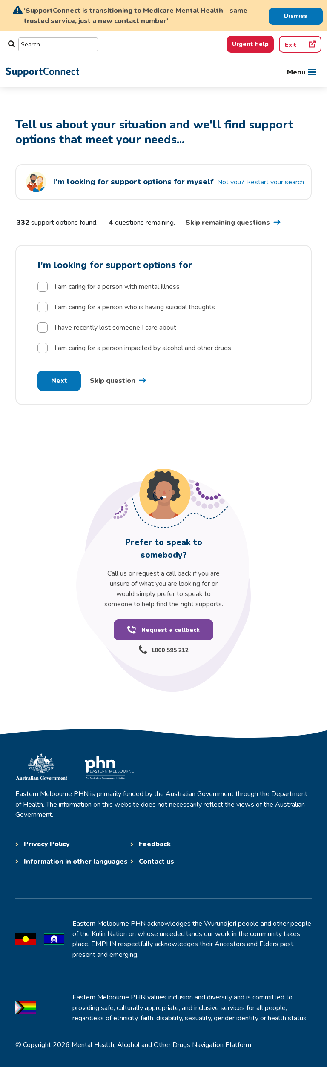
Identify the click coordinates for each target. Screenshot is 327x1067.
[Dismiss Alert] (296, 15)
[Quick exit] (300, 44)
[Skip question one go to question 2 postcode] (119, 380)
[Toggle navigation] (301, 72)
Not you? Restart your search (260, 182)
